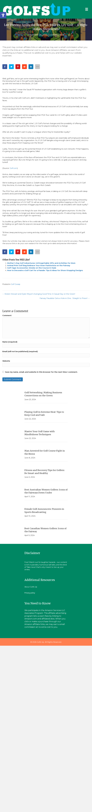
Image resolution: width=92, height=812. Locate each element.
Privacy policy (29, 593)
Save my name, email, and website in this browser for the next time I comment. (41, 372)
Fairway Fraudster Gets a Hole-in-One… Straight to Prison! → (65, 298)
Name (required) (9, 342)
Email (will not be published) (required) (20, 351)
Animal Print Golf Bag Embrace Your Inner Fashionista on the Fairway (38, 265)
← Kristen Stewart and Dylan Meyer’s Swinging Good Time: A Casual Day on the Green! (38, 294)
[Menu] (87, 9)
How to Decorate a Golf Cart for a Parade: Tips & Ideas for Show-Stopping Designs (45, 270)
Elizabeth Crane (56, 35)
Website (6, 361)
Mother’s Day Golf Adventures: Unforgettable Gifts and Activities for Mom (41, 263)
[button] (3, 15)
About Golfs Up (30, 587)
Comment (7, 315)
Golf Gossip (15, 284)
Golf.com (13, 168)
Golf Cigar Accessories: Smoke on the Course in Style (31, 268)
